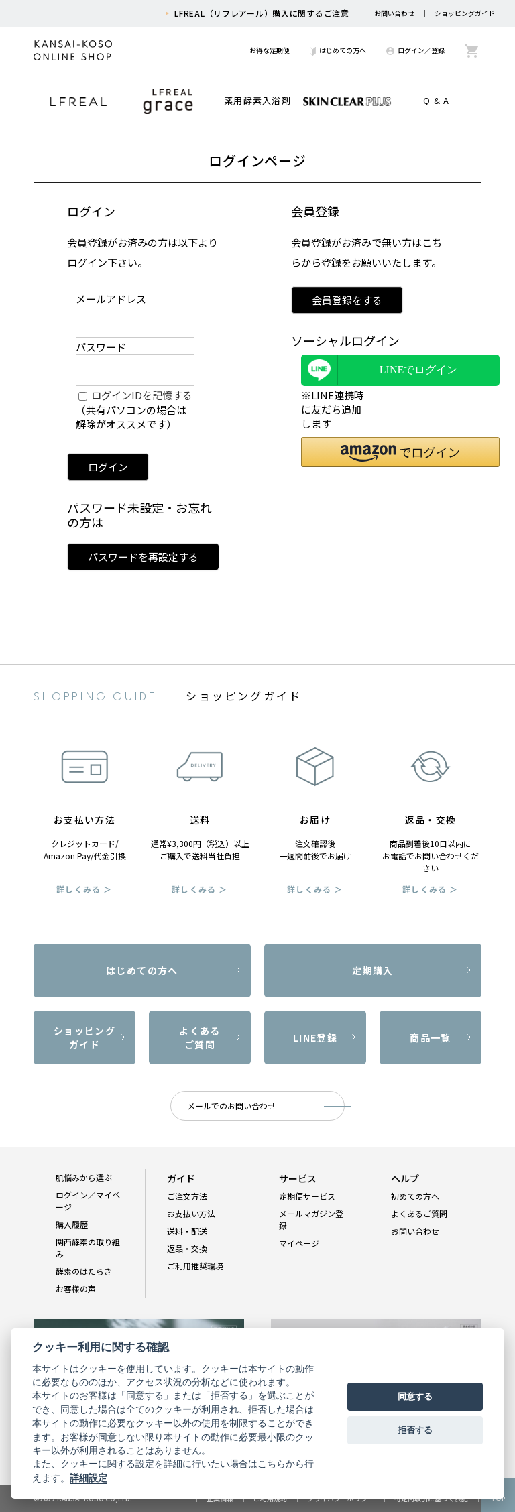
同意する (415, 1396)
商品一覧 (430, 1037)
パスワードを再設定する (143, 557)
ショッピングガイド (465, 13)
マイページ (299, 1243)
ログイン (108, 467)
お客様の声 (76, 1288)
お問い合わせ (394, 13)
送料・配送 (187, 1231)
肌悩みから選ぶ (84, 1177)
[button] (400, 452)
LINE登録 (315, 1037)
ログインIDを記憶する (141, 395)
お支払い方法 (191, 1213)
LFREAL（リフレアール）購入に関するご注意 (261, 13)
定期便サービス (307, 1196)
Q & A (436, 100)
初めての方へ (415, 1196)
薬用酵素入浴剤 (257, 100)
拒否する (415, 1430)
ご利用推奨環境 (195, 1265)
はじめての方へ (338, 50)
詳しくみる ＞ (84, 889)
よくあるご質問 (200, 1037)
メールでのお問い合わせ (231, 1105)
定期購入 (373, 970)
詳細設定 (88, 1477)
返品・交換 (187, 1248)
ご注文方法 (187, 1196)
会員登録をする (347, 300)
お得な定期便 (269, 50)
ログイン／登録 (415, 50)
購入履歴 (72, 1224)
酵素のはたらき (84, 1271)
